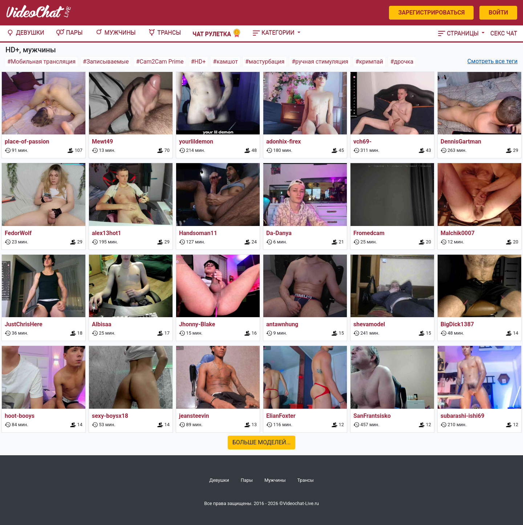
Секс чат (503, 33)
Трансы (164, 32)
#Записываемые (106, 61)
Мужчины (115, 32)
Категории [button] (274, 32)
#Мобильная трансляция (41, 61)
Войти (498, 12)
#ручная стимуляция (320, 61)
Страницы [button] (459, 33)
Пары (69, 32)
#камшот (225, 61)
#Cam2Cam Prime (159, 61)
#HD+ (198, 61)
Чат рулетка (216, 33)
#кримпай (369, 61)
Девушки (25, 32)
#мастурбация (264, 61)
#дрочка (402, 61)
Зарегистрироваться (431, 12)
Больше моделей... (261, 442)
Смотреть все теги (492, 61)
